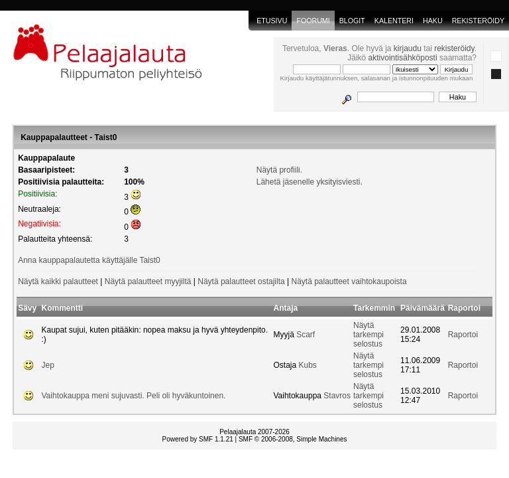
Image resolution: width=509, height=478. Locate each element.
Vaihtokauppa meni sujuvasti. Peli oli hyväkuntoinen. (134, 395)
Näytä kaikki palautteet (58, 281)
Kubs (308, 365)
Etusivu (271, 21)
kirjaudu (408, 48)
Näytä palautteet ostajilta (241, 281)
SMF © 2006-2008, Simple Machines (293, 439)
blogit (352, 21)
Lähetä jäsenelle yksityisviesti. (309, 182)
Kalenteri (394, 21)
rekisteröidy (454, 48)
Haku (433, 21)
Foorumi (312, 21)
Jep (48, 365)
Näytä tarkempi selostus (368, 335)
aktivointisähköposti (402, 57)
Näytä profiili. (279, 170)
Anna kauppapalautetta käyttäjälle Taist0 (89, 260)
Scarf (305, 334)
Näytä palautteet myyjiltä (148, 281)
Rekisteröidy (478, 21)
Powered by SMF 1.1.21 (197, 439)
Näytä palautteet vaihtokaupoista (348, 281)
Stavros (337, 395)
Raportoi (463, 334)
